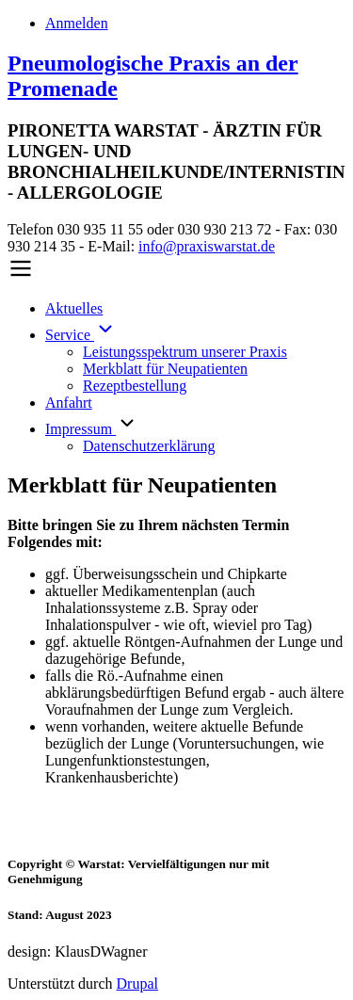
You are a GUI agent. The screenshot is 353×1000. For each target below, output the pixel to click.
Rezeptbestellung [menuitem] (134, 386)
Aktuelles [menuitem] (74, 308)
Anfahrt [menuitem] (68, 403)
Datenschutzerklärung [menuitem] (149, 446)
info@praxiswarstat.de (206, 246)
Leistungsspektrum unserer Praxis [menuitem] (185, 352)
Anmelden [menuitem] (76, 23)
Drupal (137, 984)
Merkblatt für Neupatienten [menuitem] (165, 369)
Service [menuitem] (81, 335)
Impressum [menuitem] (80, 429)
